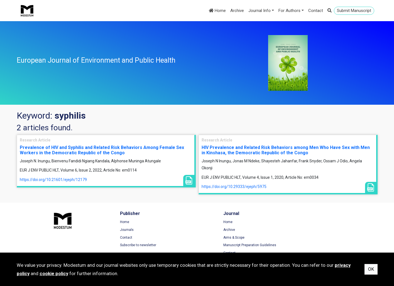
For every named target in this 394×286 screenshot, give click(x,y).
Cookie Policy (306, 237)
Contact (315, 10)
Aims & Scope (213, 237)
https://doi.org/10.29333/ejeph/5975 (234, 186)
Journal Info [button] (259, 10)
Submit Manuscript (354, 10)
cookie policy (54, 273)
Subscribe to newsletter (128, 245)
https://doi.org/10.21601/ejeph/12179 (53, 179)
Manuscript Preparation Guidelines (229, 245)
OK (371, 269)
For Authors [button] (289, 10)
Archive (237, 10)
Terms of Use (306, 222)
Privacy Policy (306, 230)
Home (217, 10)
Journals (116, 230)
